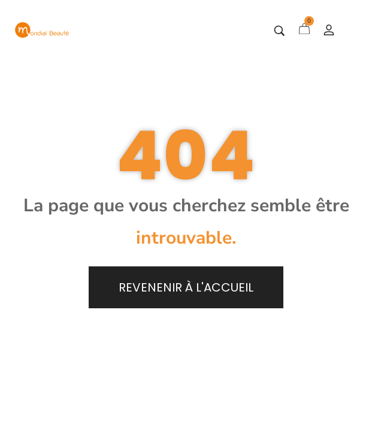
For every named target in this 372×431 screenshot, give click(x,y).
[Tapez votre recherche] (279, 31)
